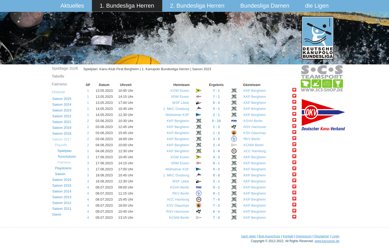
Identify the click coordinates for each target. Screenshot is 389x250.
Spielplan (65, 151)
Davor (57, 214)
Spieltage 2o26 (65, 68)
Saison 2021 (61, 122)
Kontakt (288, 236)
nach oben (248, 236)
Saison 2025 (61, 99)
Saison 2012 (61, 203)
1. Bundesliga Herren (127, 5)
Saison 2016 (61, 180)
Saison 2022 (61, 116)
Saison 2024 (61, 104)
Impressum (304, 236)
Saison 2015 (61, 185)
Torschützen (67, 157)
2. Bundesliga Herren (197, 5)
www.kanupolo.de (326, 241)
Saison (60, 174)
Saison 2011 (61, 209)
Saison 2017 (61, 139)
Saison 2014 (61, 191)
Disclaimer (321, 236)
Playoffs (61, 145)
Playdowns (63, 168)
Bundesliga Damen (264, 5)
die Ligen (317, 5)
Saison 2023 (61, 110)
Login (335, 236)
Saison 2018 (61, 133)
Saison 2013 (61, 197)
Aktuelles (72, 5)
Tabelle (58, 76)
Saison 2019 (61, 128)
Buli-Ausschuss (269, 236)
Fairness (59, 84)
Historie (58, 92)
